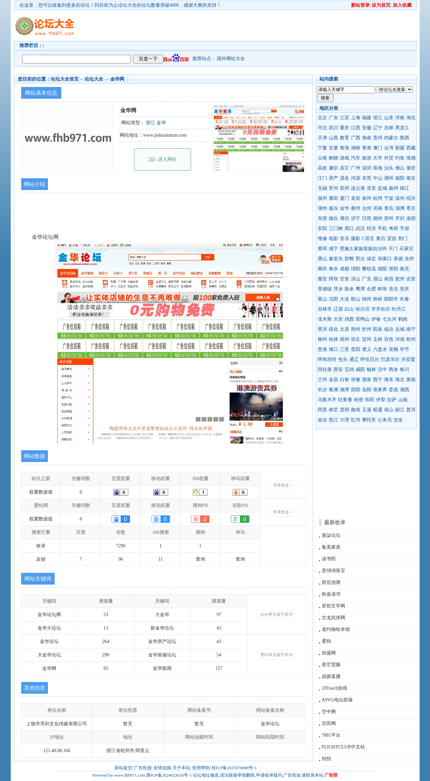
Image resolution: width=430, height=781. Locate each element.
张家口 (385, 258)
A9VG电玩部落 (337, 699)
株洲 (333, 389)
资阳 (393, 268)
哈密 (358, 399)
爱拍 (326, 641)
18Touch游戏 (335, 688)
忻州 (366, 329)
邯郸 (349, 258)
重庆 (344, 127)
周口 (349, 228)
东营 (322, 218)
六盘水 (380, 349)
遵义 (366, 349)
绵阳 (355, 268)
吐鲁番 (345, 399)
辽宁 (377, 127)
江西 (355, 127)
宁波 (388, 198)
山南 (403, 399)
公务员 (385, 419)
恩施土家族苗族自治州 (363, 248)
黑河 (322, 329)
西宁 (377, 379)
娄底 (393, 389)
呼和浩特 (327, 359)
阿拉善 (325, 369)
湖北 (411, 117)
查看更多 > (283, 485)
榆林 (371, 369)
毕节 (404, 349)
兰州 (322, 379)
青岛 (388, 208)
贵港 (322, 349)
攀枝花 (369, 268)
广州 (355, 168)
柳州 (322, 339)
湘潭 (344, 389)
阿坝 (333, 278)
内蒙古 (391, 137)
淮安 (371, 188)
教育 (344, 137)
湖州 (322, 208)
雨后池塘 (331, 582)
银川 (404, 369)
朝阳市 (391, 299)
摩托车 (369, 419)
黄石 (380, 238)
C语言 (368, 238)
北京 (322, 117)
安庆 (404, 288)
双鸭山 (363, 319)
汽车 (355, 157)
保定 (371, 258)
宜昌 (391, 238)
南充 (404, 268)
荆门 (403, 238)
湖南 (355, 147)
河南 (400, 117)
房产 (333, 178)
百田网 (329, 723)
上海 (355, 117)
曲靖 (355, 409)
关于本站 (181, 767)
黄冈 (322, 248)
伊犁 (380, 399)
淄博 (400, 208)
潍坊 (344, 218)
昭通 (377, 409)
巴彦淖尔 (390, 359)
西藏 (411, 147)
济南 (377, 208)
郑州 (388, 218)
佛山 (400, 168)
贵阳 (355, 349)
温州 (400, 198)
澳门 (377, 147)
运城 (400, 329)
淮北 (393, 288)
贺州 (366, 339)
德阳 (382, 268)
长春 (404, 299)
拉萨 (391, 399)
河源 (355, 178)
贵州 (377, 137)
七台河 (389, 319)
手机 (382, 228)
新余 (349, 288)
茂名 (344, 178)
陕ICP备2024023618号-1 (169, 775)
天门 (393, 248)
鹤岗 (403, 319)
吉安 (411, 278)
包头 (343, 359)
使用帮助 (200, 767)
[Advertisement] (253, 25)
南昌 (388, 278)
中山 (377, 178)
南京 (411, 178)
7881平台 (331, 735)
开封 (400, 218)
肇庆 (411, 168)
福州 (322, 198)
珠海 (377, 168)
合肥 (371, 288)
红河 (355, 419)
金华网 (117, 79)
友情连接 (162, 767)
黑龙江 (402, 127)
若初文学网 (333, 605)
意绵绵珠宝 (333, 570)
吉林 (388, 127)
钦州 (411, 339)
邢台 (360, 258)
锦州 (366, 299)
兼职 (333, 168)
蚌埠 (382, 288)
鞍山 (355, 299)
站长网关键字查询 (276, 614)
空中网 (329, 711)
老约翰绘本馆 (336, 629)
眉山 (377, 278)
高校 (322, 168)
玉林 (377, 339)
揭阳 (400, 178)
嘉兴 (333, 208)
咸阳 (360, 369)
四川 (333, 127)
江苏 (344, 117)
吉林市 (325, 309)
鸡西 (349, 319)
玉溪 (366, 409)
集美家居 (331, 547)
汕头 (388, 168)
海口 (333, 349)
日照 (366, 218)
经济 (371, 228)
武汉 (360, 228)
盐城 (382, 188)
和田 (369, 399)
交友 (398, 419)
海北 (400, 379)
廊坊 (322, 268)
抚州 (400, 278)
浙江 (377, 117)
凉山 (355, 278)
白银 (344, 379)
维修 (322, 238)
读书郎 (329, 558)
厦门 (344, 198)
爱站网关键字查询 (276, 654)
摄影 (355, 238)
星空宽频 (331, 664)
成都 (344, 268)
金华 (344, 208)
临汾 (388, 329)
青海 (344, 147)
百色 (388, 339)
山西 (333, 137)
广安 (366, 278)
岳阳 (366, 389)
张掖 (355, 379)
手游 (404, 228)
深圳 (366, 168)
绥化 (333, 329)
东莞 (366, 178)
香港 (366, 147)
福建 (366, 117)
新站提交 (123, 767)
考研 (393, 228)
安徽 (366, 127)
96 (120, 559)
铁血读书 (331, 594)
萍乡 (338, 288)
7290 (120, 545)
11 (160, 559)
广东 (333, 117)
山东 (388, 117)
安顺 (393, 349)
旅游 (366, 157)
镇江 (404, 188)
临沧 (322, 419)
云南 (322, 157)
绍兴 (411, 198)
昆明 (344, 409)
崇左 (355, 339)
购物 (333, 157)
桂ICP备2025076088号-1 (234, 767)
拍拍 (326, 758)
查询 (200, 559)
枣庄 (411, 208)
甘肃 (333, 147)
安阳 (322, 228)
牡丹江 (399, 309)
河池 (400, 339)
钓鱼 (400, 157)
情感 (411, 157)
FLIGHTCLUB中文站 (343, 746)
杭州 (377, 198)
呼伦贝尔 (369, 359)
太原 (344, 329)
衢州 (355, 208)
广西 (355, 137)
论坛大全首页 (65, 79)
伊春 (376, 319)
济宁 (355, 218)
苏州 (344, 188)
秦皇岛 (336, 258)
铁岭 (377, 299)
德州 (377, 218)
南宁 (411, 329)
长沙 (322, 389)
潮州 (388, 178)
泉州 (366, 198)
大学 (377, 157)
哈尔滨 (363, 309)
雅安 (322, 278)
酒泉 (366, 379)
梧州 (344, 339)
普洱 (411, 409)
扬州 (393, 188)
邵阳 (355, 389)
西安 (338, 369)
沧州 (409, 258)
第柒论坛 (331, 535)
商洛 (393, 369)
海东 (388, 379)
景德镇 (325, 288)
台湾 (388, 147)
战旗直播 (331, 676)
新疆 (400, 147)
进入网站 (167, 159)
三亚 (344, 349)
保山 (388, 409)
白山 (349, 309)
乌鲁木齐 (327, 399)
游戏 (344, 157)
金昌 (333, 379)
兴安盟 (408, 359)
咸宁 (333, 248)
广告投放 (142, 767)
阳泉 (377, 329)
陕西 (404, 137)
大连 (344, 299)
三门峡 (336, 228)
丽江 (400, 409)
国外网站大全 (231, 58)
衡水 (333, 268)
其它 (344, 168)
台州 (366, 208)
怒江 (333, 419)
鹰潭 (360, 288)
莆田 (333, 198)
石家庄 (407, 248)
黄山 (322, 299)
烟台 (333, 218)
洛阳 (411, 218)
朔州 (355, 329)
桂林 (333, 339)
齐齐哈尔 (380, 309)
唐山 (322, 258)
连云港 (358, 188)
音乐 (344, 238)
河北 (322, 127)
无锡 (322, 188)
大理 (344, 419)
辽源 (338, 309)
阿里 (322, 409)
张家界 (380, 389)
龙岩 (355, 198)
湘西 (404, 389)
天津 (322, 137)
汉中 (382, 369)
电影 (333, 238)
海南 (366, 137)
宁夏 (322, 147)
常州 (333, 188)
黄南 (411, 379)
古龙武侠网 (333, 617)
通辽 (354, 359)
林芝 (333, 409)
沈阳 (333, 299)
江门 (322, 178)
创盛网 (329, 652)
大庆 (338, 319)
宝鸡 (349, 369)
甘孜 (344, 278)
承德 (398, 258)
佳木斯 (325, 319)
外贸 (388, 157)
